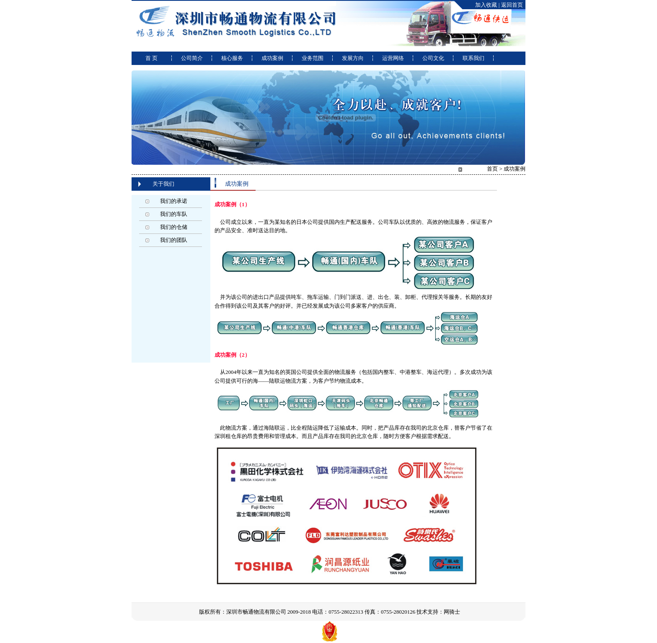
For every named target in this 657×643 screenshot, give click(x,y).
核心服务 (232, 58)
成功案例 (272, 58)
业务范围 (312, 58)
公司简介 (192, 58)
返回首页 (512, 5)
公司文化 (433, 58)
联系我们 (473, 58)
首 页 (151, 58)
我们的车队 (173, 214)
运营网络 (393, 58)
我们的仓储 (173, 227)
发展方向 (353, 58)
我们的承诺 (173, 201)
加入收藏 (486, 5)
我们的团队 (173, 240)
